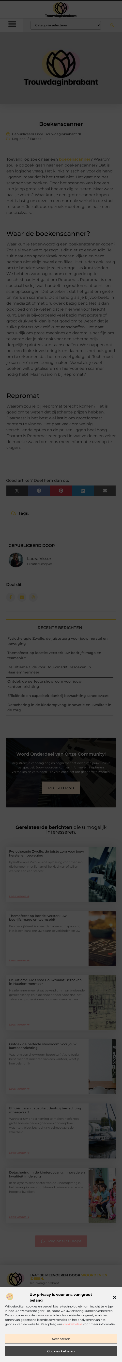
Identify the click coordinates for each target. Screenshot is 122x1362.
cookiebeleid (72, 1351)
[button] (114, 1324)
